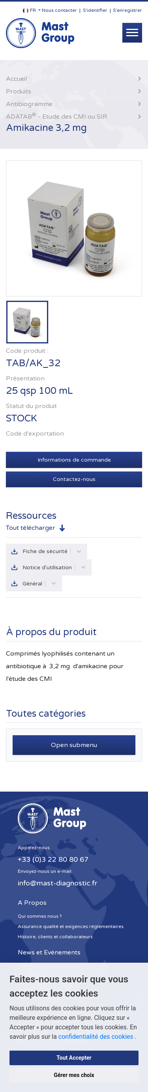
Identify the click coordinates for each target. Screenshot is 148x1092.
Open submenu (74, 745)
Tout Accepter (73, 1058)
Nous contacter (59, 10)
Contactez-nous (74, 479)
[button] (32, 10)
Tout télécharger (30, 528)
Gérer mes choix (74, 1075)
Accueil (16, 79)
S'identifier (95, 10)
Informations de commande (74, 460)
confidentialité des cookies (96, 1036)
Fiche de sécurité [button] (52, 551)
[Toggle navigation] (132, 33)
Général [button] (39, 583)
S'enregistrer (127, 10)
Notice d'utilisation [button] (54, 567)
